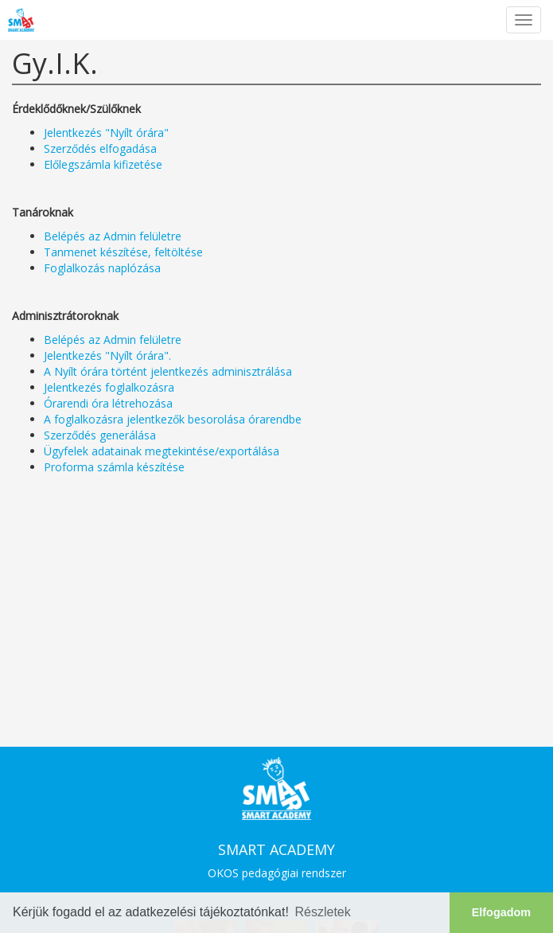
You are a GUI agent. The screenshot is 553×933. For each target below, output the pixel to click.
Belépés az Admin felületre (112, 236)
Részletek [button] (323, 912)
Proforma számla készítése (114, 466)
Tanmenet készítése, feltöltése (123, 252)
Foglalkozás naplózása (102, 267)
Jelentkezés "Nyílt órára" (106, 132)
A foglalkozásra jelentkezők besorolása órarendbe (173, 419)
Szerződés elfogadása (100, 148)
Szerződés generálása (100, 435)
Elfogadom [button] (501, 912)
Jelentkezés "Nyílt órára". (107, 355)
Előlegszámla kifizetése (103, 164)
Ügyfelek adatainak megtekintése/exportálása (161, 451)
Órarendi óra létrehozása (108, 403)
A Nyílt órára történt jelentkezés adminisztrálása (168, 371)
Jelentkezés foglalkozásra (109, 387)
